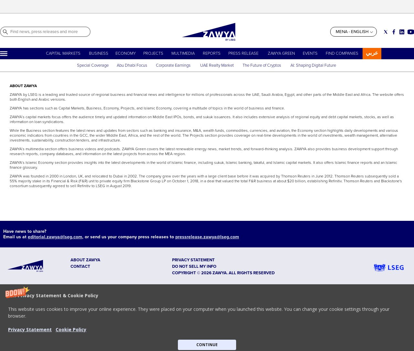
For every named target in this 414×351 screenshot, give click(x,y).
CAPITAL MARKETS (63, 53)
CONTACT (80, 266)
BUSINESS (98, 53)
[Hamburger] (3, 53)
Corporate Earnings (173, 65)
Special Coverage (93, 65)
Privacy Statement (30, 329)
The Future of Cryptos (262, 65)
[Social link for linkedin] (401, 31)
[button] (207, 317)
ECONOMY (125, 53)
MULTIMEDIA (183, 53)
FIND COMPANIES (342, 53)
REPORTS (212, 53)
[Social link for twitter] (385, 31)
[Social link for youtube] (411, 31)
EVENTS (310, 53)
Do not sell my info (194, 266)
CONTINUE (207, 344)
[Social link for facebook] (393, 31)
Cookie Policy (71, 329)
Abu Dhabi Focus (132, 65)
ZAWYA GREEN (281, 53)
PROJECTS (153, 53)
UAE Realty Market (217, 65)
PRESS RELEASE (243, 53)
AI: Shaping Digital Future (313, 65)
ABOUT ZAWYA (85, 260)
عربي (372, 53)
